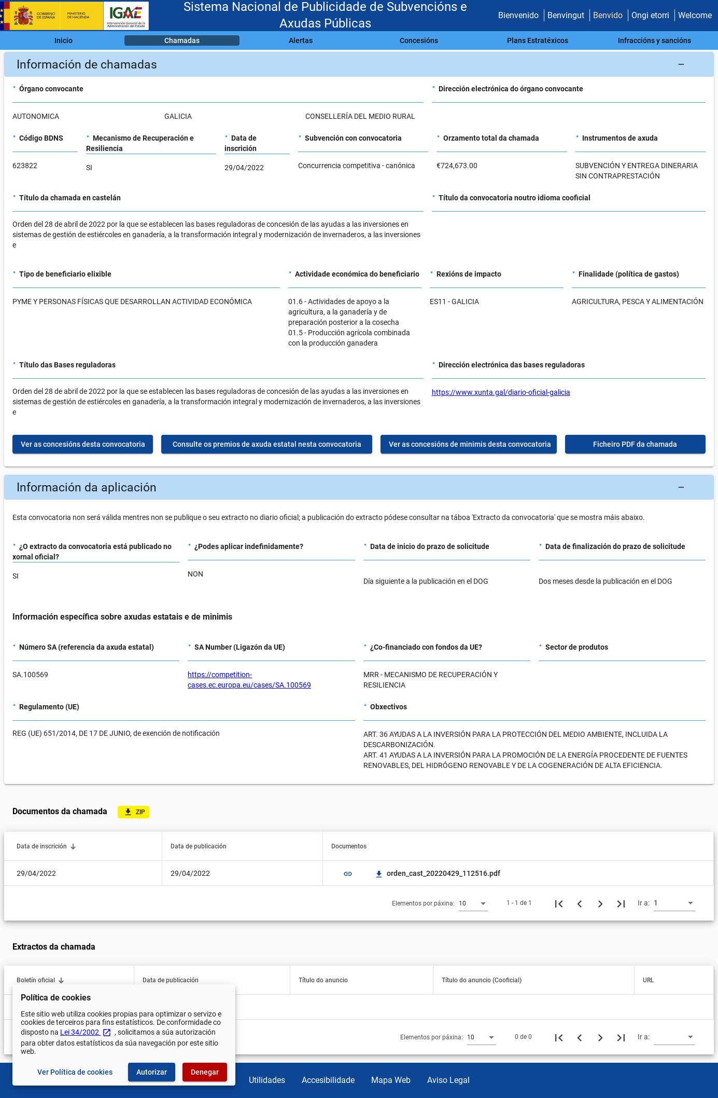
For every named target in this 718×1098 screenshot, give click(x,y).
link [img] (348, 874)
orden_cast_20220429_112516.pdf (437, 873)
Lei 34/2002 (85, 1032)
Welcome (695, 15)
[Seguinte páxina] (600, 903)
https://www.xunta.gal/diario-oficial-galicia (501, 392)
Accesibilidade (328, 1080)
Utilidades (267, 1080)
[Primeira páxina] (558, 903)
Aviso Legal (448, 1080)
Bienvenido (518, 15)
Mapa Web (391, 1080)
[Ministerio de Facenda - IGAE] (79, 16)
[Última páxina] (621, 903)
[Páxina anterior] (579, 903)
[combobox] (473, 903)
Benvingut (565, 15)
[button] (359, 64)
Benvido (608, 15)
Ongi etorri (650, 15)
